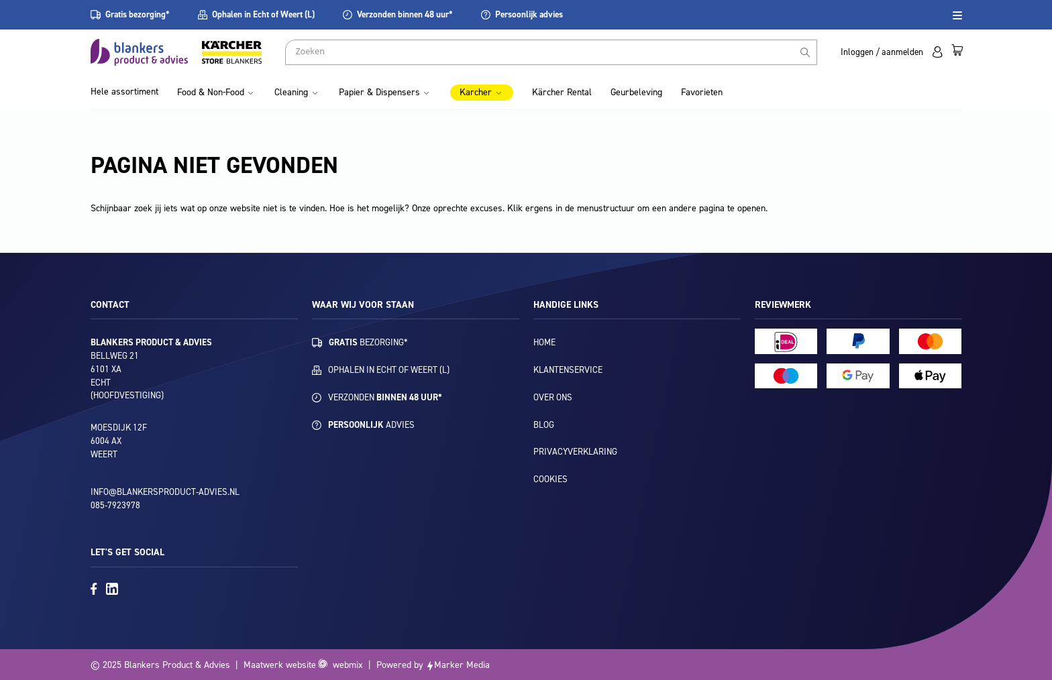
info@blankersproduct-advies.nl (165, 492)
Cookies (550, 479)
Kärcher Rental (562, 92)
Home (544, 342)
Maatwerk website (280, 665)
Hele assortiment (124, 91)
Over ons (552, 397)
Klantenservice (567, 370)
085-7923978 (115, 505)
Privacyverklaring (575, 451)
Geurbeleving (636, 92)
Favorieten (702, 92)
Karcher (476, 92)
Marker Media (462, 665)
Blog (543, 425)
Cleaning (291, 92)
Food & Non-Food (210, 92)
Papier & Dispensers (379, 92)
